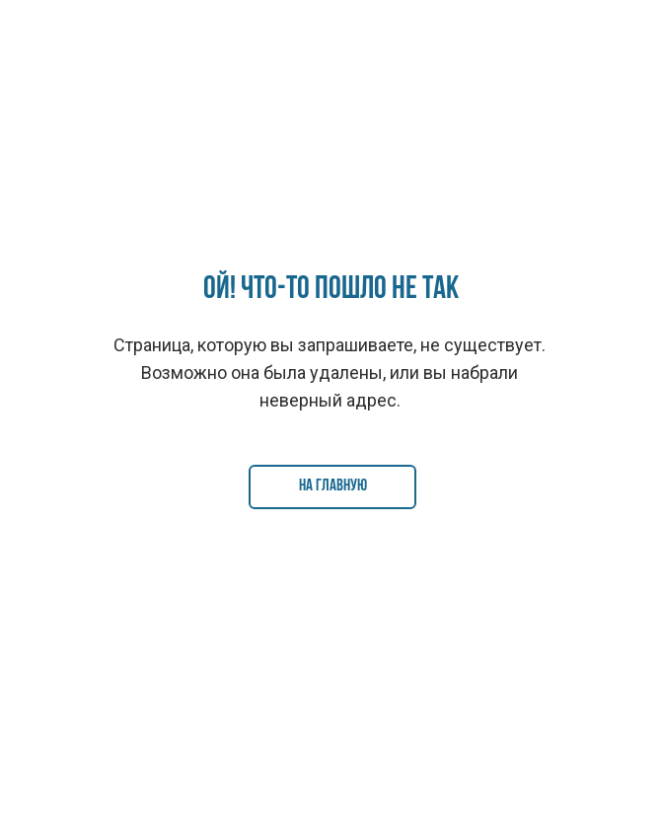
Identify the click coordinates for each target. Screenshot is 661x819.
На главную (333, 486)
